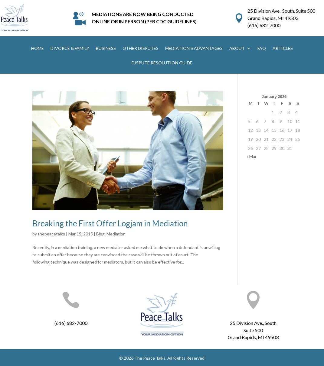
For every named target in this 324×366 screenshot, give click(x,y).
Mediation (116, 233)
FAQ (261, 48)
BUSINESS (106, 48)
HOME (37, 48)
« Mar (252, 156)
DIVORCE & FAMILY (70, 48)
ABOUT (237, 48)
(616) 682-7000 (263, 25)
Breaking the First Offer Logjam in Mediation (110, 223)
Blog (100, 233)
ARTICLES (283, 48)
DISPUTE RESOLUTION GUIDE (162, 63)
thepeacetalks (51, 233)
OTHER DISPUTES (141, 48)
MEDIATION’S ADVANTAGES (194, 48)
